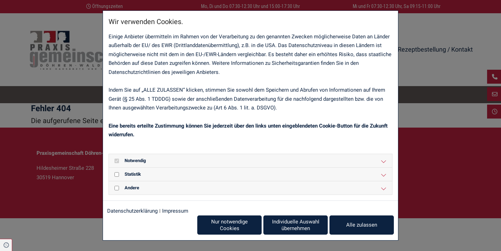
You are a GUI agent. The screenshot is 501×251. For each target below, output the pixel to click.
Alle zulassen (361, 225)
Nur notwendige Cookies (229, 225)
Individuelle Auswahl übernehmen (295, 225)
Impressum (175, 211)
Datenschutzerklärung (132, 211)
